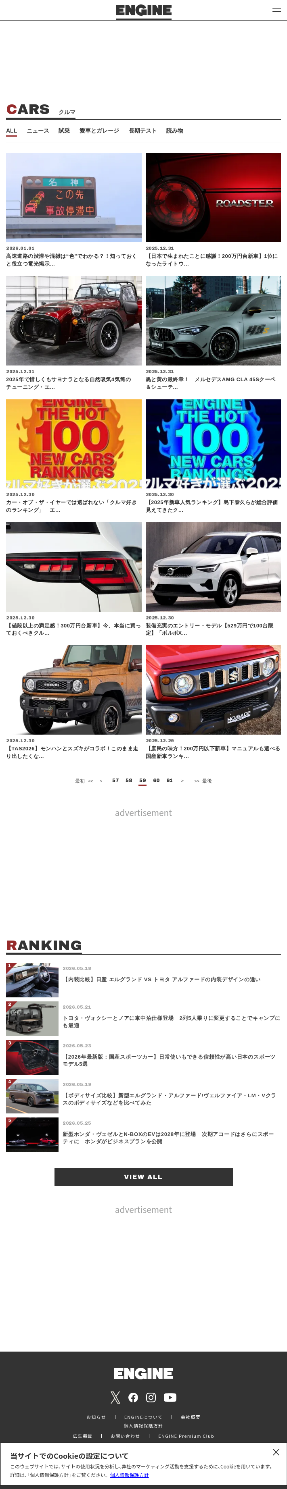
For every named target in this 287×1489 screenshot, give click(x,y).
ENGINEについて (143, 1417)
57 (115, 780)
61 (169, 780)
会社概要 (191, 1417)
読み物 (174, 131)
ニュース (38, 131)
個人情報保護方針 (129, 1474)
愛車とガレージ (99, 131)
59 (142, 780)
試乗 (64, 131)
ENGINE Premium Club (186, 1436)
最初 (83, 781)
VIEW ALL (143, 1176)
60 (156, 780)
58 (129, 780)
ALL (11, 131)
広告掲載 (82, 1436)
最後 (202, 781)
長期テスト (143, 131)
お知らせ (96, 1417)
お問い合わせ (125, 1436)
